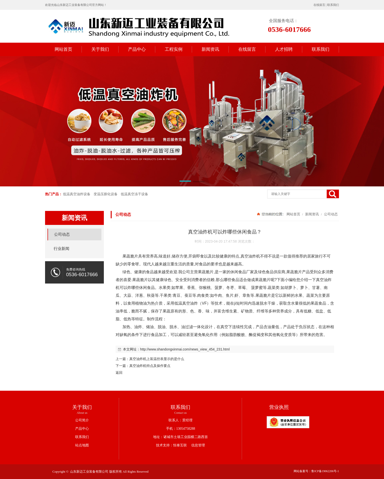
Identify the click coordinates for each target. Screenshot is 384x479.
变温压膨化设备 (106, 194)
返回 (119, 373)
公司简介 (82, 420)
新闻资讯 (312, 214)
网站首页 (293, 214)
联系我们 (333, 5)
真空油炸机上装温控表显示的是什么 (156, 359)
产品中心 (82, 428)
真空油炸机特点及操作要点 (149, 366)
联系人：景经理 (180, 420)
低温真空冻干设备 (134, 194)
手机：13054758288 (180, 428)
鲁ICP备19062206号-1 (325, 471)
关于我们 (82, 407)
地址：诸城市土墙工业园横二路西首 (180, 437)
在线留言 (319, 5)
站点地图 (82, 445)
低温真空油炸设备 (76, 194)
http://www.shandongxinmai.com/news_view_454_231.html (185, 349)
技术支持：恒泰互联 (171, 445)
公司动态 (330, 214)
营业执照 (279, 407)
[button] (185, 182)
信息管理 (196, 445)
